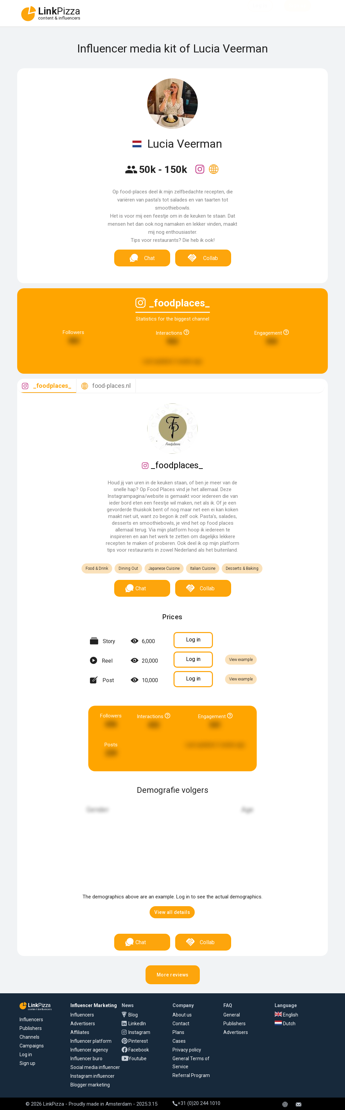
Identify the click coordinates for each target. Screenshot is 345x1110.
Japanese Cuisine (164, 568)
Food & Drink (97, 568)
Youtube (137, 1058)
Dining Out (128, 568)
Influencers (31, 1019)
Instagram (139, 1032)
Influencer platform (91, 1041)
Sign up (27, 1063)
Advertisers (82, 1023)
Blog (133, 1015)
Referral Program (191, 1075)
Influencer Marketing (93, 1005)
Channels (29, 1037)
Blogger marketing (90, 1084)
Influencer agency (89, 1049)
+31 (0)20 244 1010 (196, 1103)
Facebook (138, 1049)
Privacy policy (186, 1049)
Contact (180, 1023)
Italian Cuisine (202, 568)
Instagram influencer (92, 1076)
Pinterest (138, 1041)
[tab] (46, 386)
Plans (178, 1032)
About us (182, 1015)
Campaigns (32, 1045)
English (286, 1015)
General (231, 1015)
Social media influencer (95, 1067)
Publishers (31, 1028)
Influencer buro (86, 1058)
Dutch (285, 1023)
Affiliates (79, 1032)
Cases (179, 1041)
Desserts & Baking (242, 568)
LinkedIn (137, 1023)
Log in (26, 1054)
